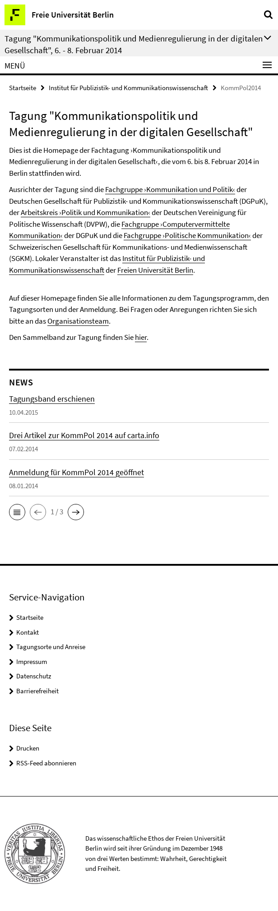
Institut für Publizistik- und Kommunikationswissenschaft (128, 87)
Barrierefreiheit (37, 691)
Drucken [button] (27, 748)
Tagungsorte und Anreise (50, 646)
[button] (17, 512)
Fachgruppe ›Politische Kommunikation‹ (187, 235)
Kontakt (27, 632)
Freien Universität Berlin (155, 270)
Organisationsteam (78, 321)
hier (141, 337)
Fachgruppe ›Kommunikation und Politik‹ (170, 189)
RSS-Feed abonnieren (46, 763)
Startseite (22, 87)
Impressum (31, 661)
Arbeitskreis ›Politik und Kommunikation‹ (85, 212)
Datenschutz (33, 676)
